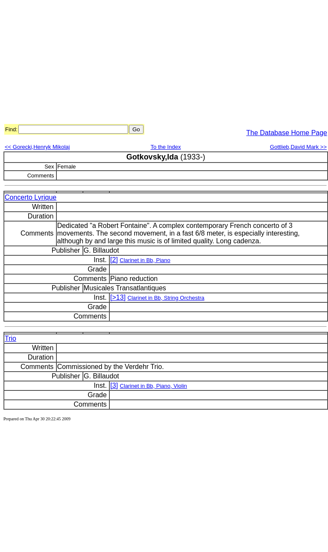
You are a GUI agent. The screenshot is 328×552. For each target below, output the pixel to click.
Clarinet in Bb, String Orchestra (166, 298)
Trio (10, 338)
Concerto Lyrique (30, 197)
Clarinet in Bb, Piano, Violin (153, 386)
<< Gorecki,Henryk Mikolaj (37, 147)
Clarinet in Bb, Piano (145, 260)
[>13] (118, 297)
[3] (114, 385)
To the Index (166, 147)
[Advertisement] (111, 63)
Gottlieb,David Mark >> (298, 147)
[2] (114, 259)
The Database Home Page (286, 132)
